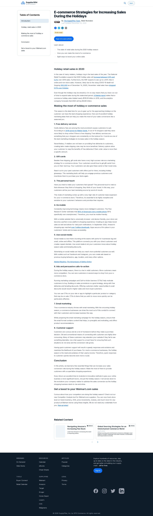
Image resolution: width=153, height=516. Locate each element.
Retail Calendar (22, 484)
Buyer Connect (22, 480)
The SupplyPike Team (72, 21)
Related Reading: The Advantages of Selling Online (72, 262)
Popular (65, 462)
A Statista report (100, 95)
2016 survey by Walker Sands (76, 131)
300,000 (64, 85)
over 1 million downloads (80, 227)
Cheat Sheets (44, 470)
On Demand (20, 462)
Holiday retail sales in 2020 (31, 27)
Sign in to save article (64, 39)
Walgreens (43, 508)
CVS (40, 504)
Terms (64, 484)
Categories (65, 466)
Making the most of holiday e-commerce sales (32, 34)
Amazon (42, 484)
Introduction (25, 21)
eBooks (42, 466)
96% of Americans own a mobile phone (92, 212)
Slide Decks (20, 466)
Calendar (42, 462)
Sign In (131, 3)
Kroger (41, 492)
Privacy (64, 480)
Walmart (42, 480)
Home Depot (43, 496)
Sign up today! (63, 405)
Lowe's (41, 500)
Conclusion (25, 42)
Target (41, 488)
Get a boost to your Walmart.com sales (33, 49)
